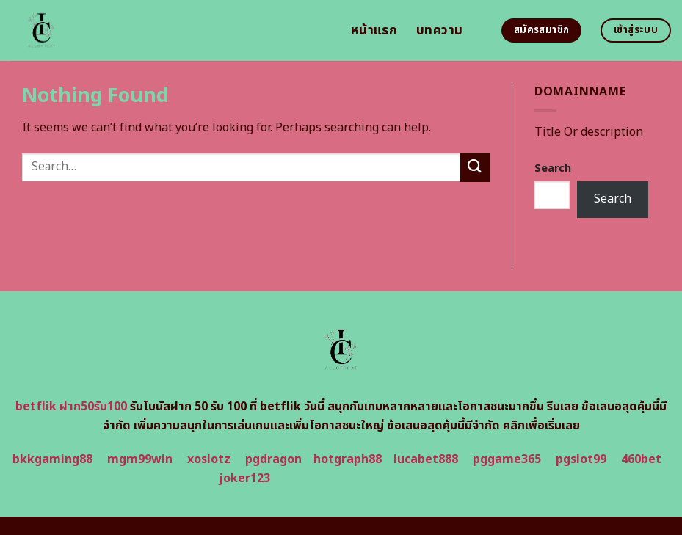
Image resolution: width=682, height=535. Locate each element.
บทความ (439, 30)
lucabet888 (425, 459)
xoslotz (209, 459)
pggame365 (507, 459)
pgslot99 (581, 459)
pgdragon (273, 459)
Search (552, 168)
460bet (641, 459)
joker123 (244, 478)
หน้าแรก (374, 30)
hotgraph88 (347, 459)
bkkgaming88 (52, 459)
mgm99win (140, 459)
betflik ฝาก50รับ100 (71, 406)
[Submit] (475, 167)
